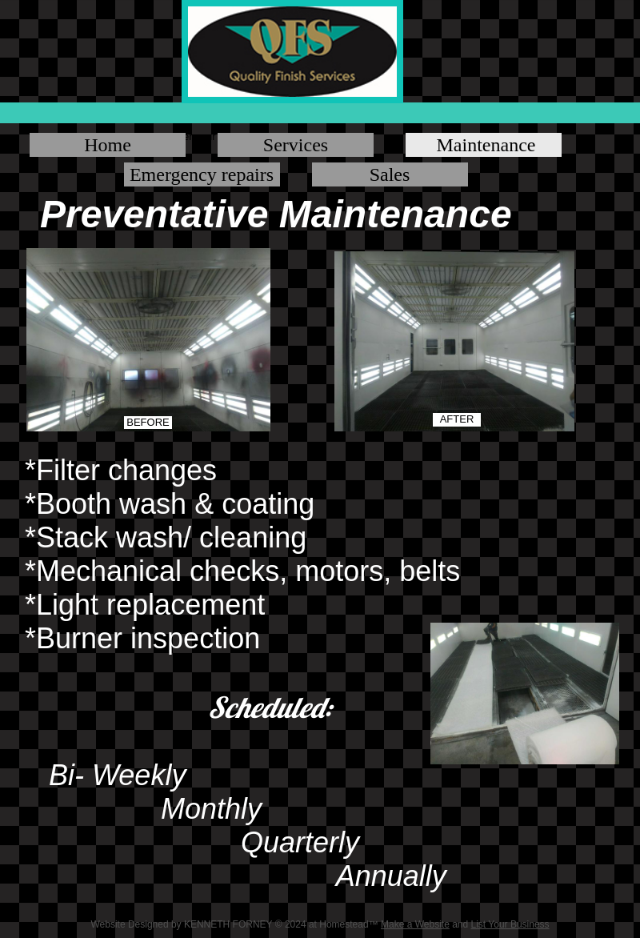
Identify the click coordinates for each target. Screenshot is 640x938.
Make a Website (415, 924)
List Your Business (510, 924)
